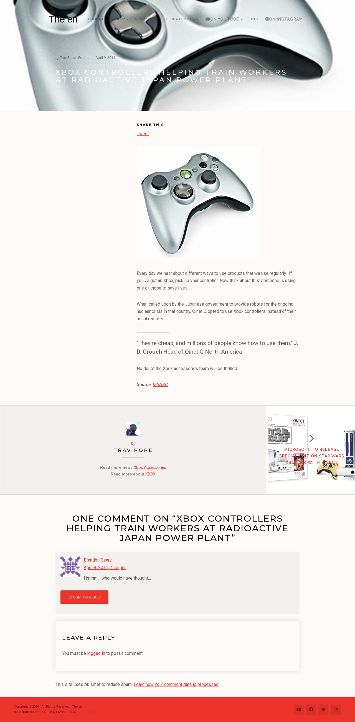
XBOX (150, 474)
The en (63, 19)
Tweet (143, 133)
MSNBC (160, 384)
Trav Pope (133, 450)
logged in (96, 653)
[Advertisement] (96, 207)
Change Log (88, 711)
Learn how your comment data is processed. (176, 684)
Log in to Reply (84, 597)
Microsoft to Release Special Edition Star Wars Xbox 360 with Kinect (310, 457)
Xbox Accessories (150, 467)
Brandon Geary (98, 560)
